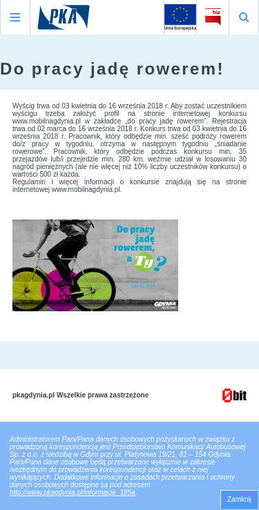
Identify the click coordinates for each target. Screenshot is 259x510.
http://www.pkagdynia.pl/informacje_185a (72, 492)
